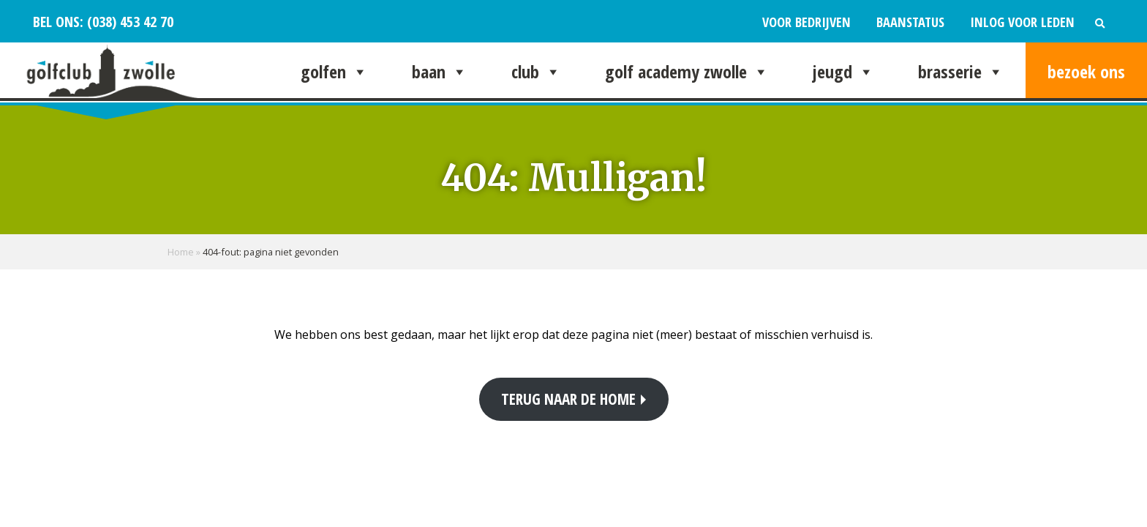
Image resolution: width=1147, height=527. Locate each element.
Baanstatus (910, 21)
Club (536, 71)
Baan (439, 71)
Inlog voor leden (1022, 21)
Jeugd (843, 71)
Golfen (334, 71)
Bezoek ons (1086, 71)
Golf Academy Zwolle (687, 71)
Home (181, 251)
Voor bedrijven (806, 21)
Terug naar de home (568, 398)
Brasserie (961, 71)
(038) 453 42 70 (128, 21)
